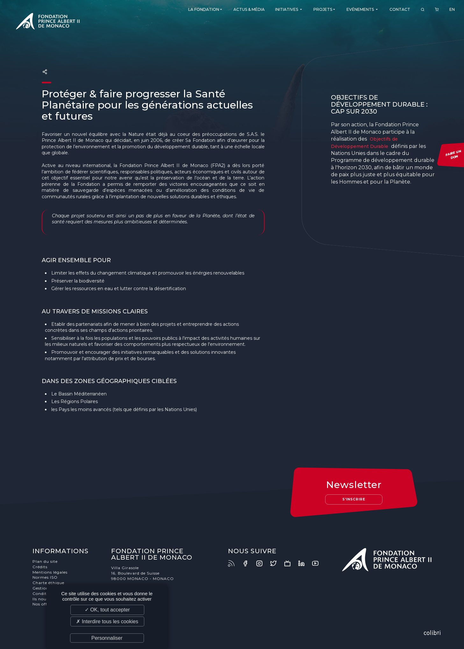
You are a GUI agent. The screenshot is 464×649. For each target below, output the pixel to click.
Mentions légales (50, 572)
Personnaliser (107, 638)
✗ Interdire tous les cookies (107, 621)
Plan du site (45, 561)
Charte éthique (48, 582)
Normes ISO (45, 577)
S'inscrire (353, 499)
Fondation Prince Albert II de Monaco (48, 22)
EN (452, 9)
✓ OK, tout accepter (107, 609)
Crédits (39, 566)
